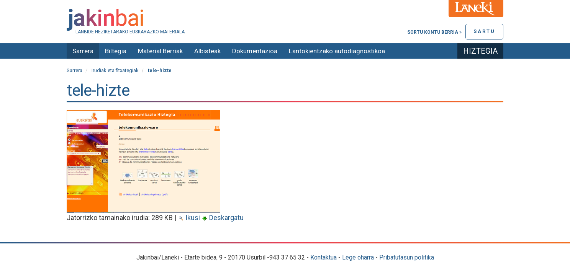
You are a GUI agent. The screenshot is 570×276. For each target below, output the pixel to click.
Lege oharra (358, 257)
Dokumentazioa (254, 51)
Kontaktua (323, 257)
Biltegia (115, 51)
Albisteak (207, 51)
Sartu (484, 31)
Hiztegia (480, 51)
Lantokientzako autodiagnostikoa (337, 51)
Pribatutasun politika (406, 257)
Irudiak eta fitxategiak (115, 70)
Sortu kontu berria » (434, 32)
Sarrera (82, 51)
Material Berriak (160, 51)
